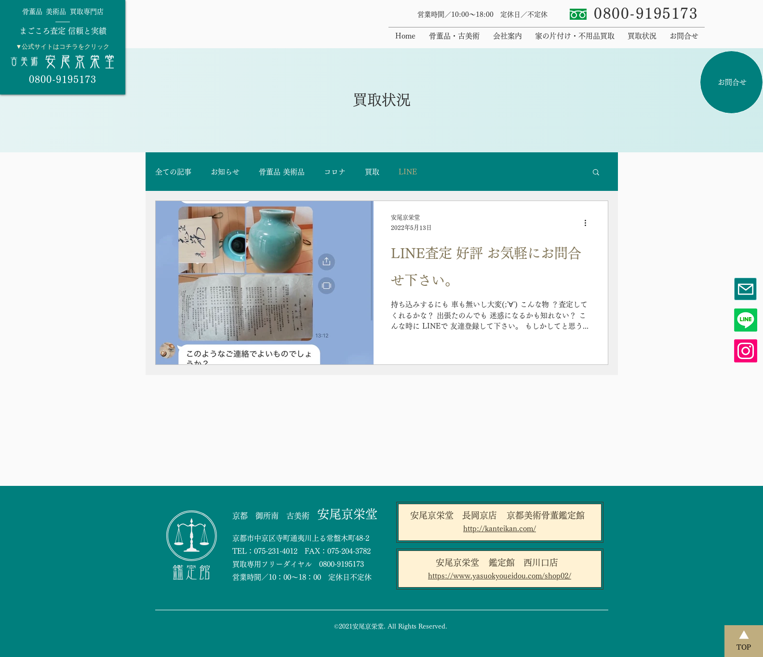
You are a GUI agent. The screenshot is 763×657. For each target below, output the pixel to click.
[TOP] (743, 641)
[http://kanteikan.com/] (499, 529)
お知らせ (225, 171)
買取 (372, 171)
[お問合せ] (731, 82)
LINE (408, 171)
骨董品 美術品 (282, 171)
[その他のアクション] (589, 223)
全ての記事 (173, 171)
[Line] (745, 320)
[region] (62, 47)
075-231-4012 (275, 551)
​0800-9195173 (646, 13)
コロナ (335, 171)
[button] (596, 173)
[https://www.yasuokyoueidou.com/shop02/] (499, 576)
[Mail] (745, 289)
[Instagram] (745, 350)
